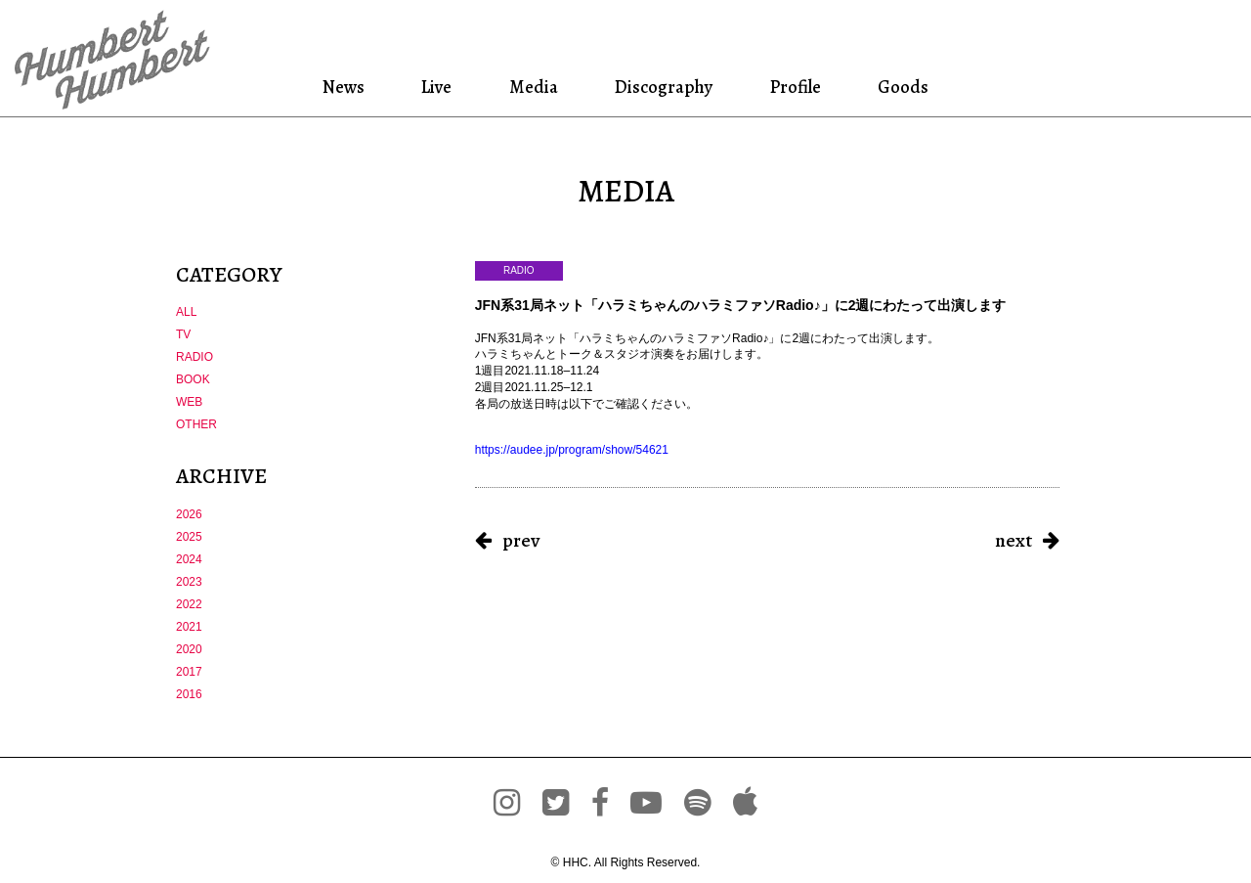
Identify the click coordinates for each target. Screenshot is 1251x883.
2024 (189, 559)
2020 (189, 649)
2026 (189, 514)
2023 (189, 582)
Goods (900, 86)
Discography (661, 86)
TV (183, 334)
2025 (189, 537)
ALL (186, 312)
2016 (189, 694)
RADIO (194, 357)
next (1013, 540)
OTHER (196, 424)
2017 (189, 672)
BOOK (193, 379)
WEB (189, 402)
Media (531, 86)
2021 (189, 627)
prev (520, 540)
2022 (189, 604)
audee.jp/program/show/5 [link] (572, 450)
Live (437, 86)
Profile (795, 86)
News (347, 86)
